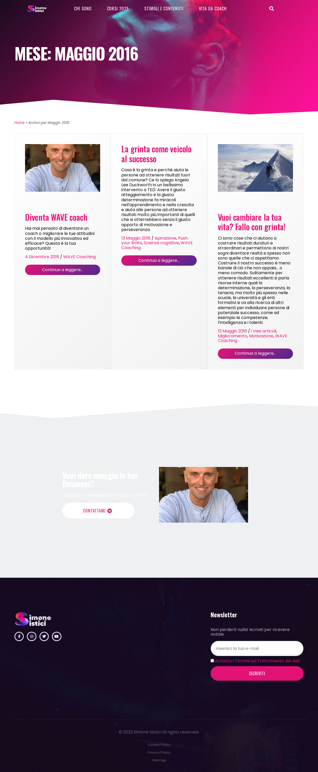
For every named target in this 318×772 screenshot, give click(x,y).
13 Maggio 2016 (135, 238)
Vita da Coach (212, 8)
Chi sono (83, 8)
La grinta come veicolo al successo (156, 154)
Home (19, 122)
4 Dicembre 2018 (42, 257)
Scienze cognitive (161, 243)
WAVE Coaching (79, 257)
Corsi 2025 (118, 8)
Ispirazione (165, 238)
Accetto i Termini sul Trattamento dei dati (257, 661)
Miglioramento (232, 336)
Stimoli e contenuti (164, 8)
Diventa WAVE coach (56, 217)
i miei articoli (263, 331)
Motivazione (261, 336)
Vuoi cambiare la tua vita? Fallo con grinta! (251, 222)
